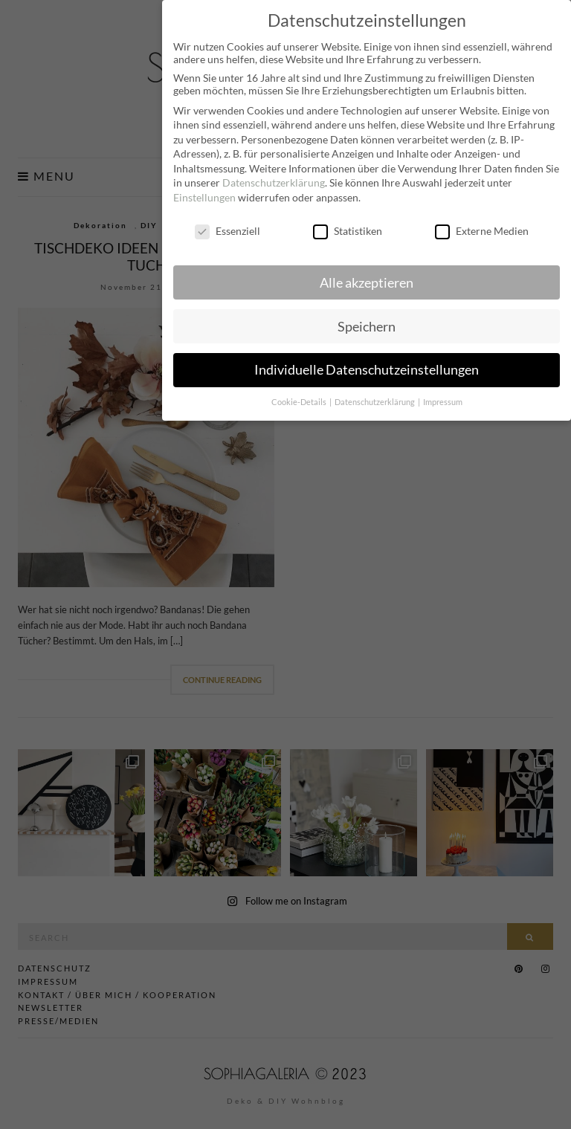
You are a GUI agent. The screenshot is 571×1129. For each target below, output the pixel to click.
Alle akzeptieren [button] (366, 275)
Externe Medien (482, 224)
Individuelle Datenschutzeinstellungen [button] (366, 363)
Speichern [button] (367, 319)
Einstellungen (204, 190)
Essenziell (227, 224)
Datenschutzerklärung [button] (375, 395)
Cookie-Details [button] (299, 395)
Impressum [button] (442, 395)
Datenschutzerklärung (273, 175)
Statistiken (347, 224)
